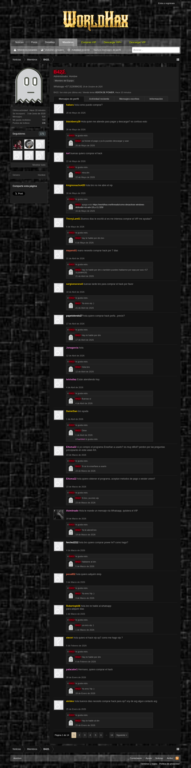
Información (156, 99)
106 (43, 123)
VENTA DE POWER (104, 92)
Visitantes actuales (54, 50)
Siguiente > (121, 735)
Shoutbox (50, 42)
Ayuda (149, 758)
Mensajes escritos (129, 99)
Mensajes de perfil (69, 99)
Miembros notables (27, 50)
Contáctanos (136, 758)
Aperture (17, 758)
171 (42, 133)
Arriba (169, 758)
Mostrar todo (38, 165)
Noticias (19, 42)
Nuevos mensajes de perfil (107, 50)
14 (112, 735)
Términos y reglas (149, 764)
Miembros (68, 42)
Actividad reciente (80, 50)
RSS (177, 758)
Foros (34, 42)
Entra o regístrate (166, 3)
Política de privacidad (169, 764)
